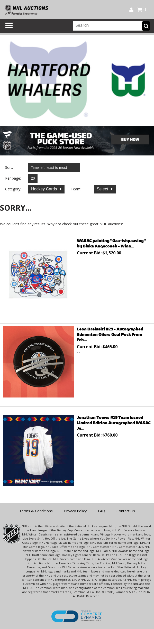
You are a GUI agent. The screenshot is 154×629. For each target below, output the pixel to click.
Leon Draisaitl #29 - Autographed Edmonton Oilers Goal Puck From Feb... (110, 334)
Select (103, 189)
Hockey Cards (44, 189)
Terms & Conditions (36, 510)
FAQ (101, 510)
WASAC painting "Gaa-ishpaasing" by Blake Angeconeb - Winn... (111, 243)
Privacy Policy (75, 510)
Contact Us (125, 510)
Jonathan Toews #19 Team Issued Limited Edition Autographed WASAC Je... (114, 423)
